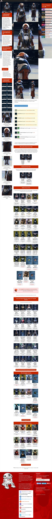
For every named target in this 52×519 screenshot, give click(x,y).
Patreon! (44, 476)
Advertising (43, 494)
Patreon (22, 511)
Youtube (22, 507)
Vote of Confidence (18, 138)
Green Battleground (28, 118)
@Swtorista (30, 476)
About (37, 494)
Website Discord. (27, 488)
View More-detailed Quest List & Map (21, 105)
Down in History (28, 121)
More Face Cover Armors (26, 464)
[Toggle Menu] (51, 0)
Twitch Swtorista (24, 503)
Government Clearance (29, 124)
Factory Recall (28, 110)
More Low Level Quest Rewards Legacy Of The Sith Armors (26, 369)
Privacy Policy (40, 494)
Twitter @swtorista (24, 514)
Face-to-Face (33, 128)
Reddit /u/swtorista (24, 501)
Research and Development (30, 113)
